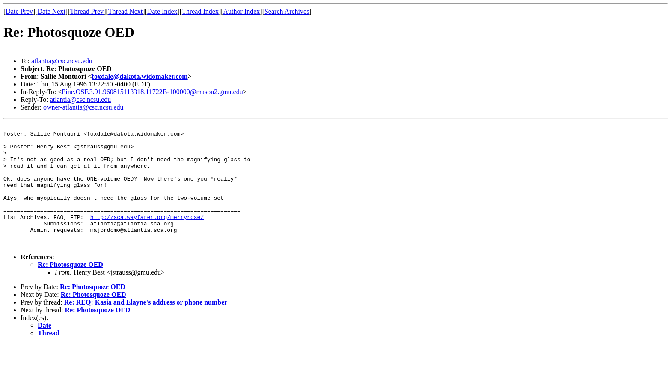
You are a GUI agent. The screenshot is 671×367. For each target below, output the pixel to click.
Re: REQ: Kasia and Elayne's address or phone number (146, 325)
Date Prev (19, 11)
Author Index (241, 11)
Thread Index (200, 11)
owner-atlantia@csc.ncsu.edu (83, 107)
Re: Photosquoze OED (70, 287)
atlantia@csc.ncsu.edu (61, 61)
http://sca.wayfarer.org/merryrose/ (147, 236)
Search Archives (286, 11)
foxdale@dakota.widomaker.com (140, 76)
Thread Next (125, 11)
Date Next (51, 11)
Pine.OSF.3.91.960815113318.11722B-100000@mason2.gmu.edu (152, 91)
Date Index (162, 11)
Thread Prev (87, 11)
